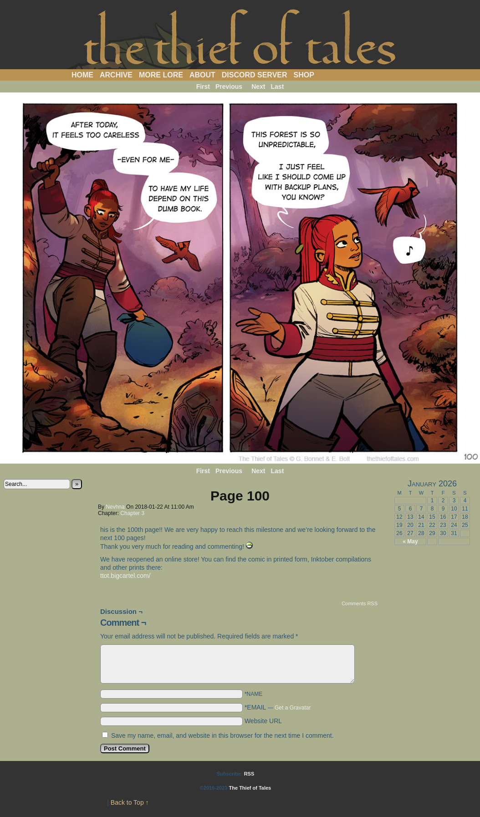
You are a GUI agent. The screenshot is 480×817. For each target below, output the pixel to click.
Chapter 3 (132, 513)
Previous (228, 86)
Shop (304, 75)
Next (258, 86)
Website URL (263, 721)
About (202, 75)
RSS (249, 773)
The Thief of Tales (240, 37)
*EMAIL (278, 707)
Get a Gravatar (293, 708)
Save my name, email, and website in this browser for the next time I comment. (222, 735)
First (203, 86)
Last (277, 86)
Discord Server (254, 75)
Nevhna (115, 507)
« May (410, 541)
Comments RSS (360, 603)
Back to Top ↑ (130, 802)
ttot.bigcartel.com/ (125, 575)
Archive (116, 75)
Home (82, 75)
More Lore (161, 75)
